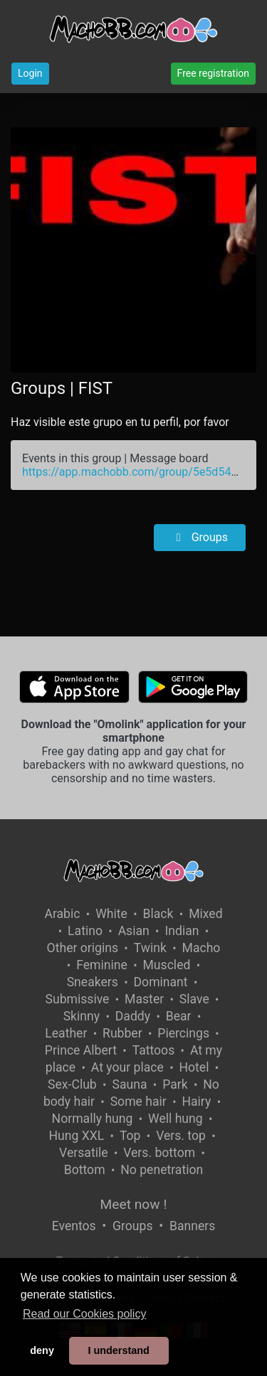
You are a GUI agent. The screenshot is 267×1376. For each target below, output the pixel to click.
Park (174, 1084)
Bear (179, 1016)
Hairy (196, 1101)
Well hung (175, 1118)
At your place (127, 1067)
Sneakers (92, 982)
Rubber (122, 1033)
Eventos (74, 1226)
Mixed (205, 914)
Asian (134, 931)
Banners (192, 1226)
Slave (194, 999)
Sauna (129, 1084)
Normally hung (92, 1118)
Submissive (78, 999)
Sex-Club (72, 1084)
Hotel (194, 1067)
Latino (85, 931)
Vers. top (181, 1136)
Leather (66, 1033)
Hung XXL (76, 1136)
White (111, 914)
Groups (200, 537)
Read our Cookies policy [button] (84, 1314)
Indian (181, 931)
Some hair (138, 1101)
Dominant (161, 982)
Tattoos (153, 1050)
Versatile (83, 1153)
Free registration (213, 73)
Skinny (81, 1016)
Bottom (84, 1170)
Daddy (132, 1016)
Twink (150, 948)
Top (130, 1136)
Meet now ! (133, 1204)
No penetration (161, 1170)
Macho (201, 948)
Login (30, 73)
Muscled (167, 965)
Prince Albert (81, 1050)
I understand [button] (118, 1350)
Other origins (82, 948)
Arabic (62, 914)
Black (158, 914)
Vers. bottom (159, 1153)
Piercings (183, 1033)
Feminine (101, 965)
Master (144, 999)
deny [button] (42, 1350)
